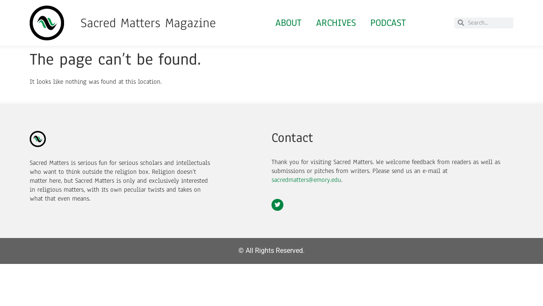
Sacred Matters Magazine (148, 23)
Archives (336, 22)
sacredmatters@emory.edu (306, 180)
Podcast (388, 22)
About (288, 22)
